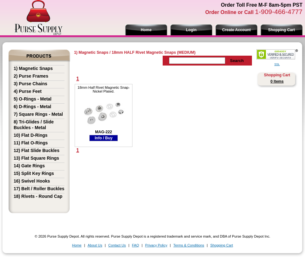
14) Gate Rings (29, 165)
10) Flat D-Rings (31, 135)
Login (191, 30)
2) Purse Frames (31, 76)
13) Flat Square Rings (36, 158)
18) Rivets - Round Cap (38, 196)
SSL (277, 64)
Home (146, 30)
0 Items (276, 81)
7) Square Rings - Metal (38, 114)
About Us (95, 245)
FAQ (135, 245)
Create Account (236, 30)
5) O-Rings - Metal (32, 98)
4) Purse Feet (28, 91)
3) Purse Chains (30, 83)
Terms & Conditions (188, 245)
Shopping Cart (281, 30)
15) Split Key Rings (34, 173)
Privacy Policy (156, 245)
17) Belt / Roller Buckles (39, 188)
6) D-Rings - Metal (32, 106)
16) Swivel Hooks (32, 181)
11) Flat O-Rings (31, 142)
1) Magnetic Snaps (33, 68)
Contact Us (117, 245)
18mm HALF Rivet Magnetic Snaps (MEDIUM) (153, 52)
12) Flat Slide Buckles (36, 150)
